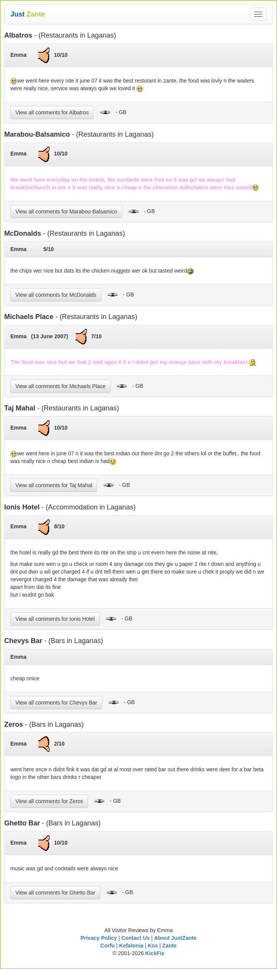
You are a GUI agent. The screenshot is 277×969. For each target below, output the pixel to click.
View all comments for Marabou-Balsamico (66, 211)
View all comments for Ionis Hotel (55, 619)
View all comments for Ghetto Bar (55, 893)
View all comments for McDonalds (55, 295)
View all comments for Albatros (52, 112)
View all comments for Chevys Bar (56, 702)
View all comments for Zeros (49, 801)
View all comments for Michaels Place (60, 386)
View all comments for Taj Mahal (53, 485)
